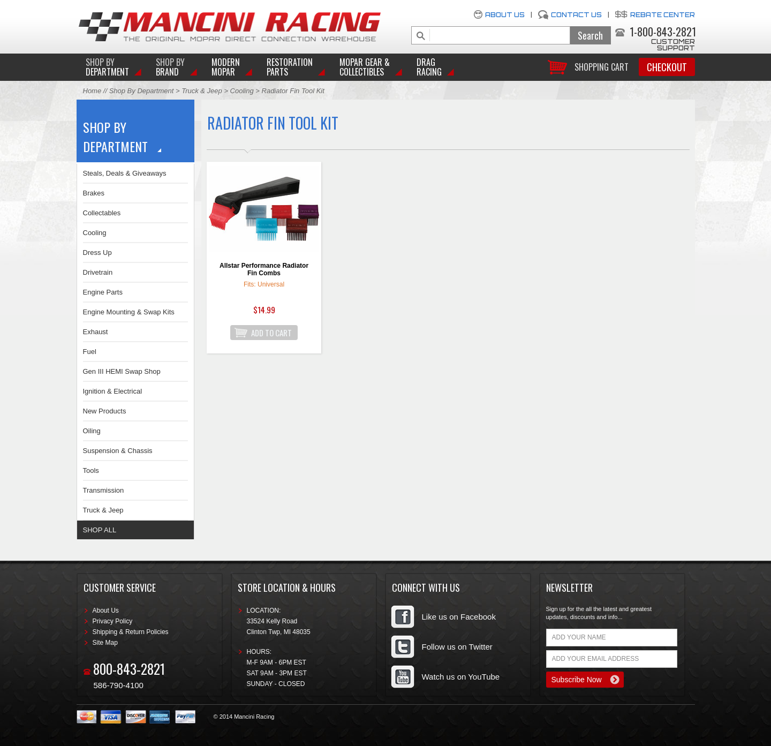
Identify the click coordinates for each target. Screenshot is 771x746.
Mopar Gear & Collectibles (364, 67)
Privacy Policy (113, 621)
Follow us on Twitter (457, 646)
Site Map (105, 642)
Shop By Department (141, 91)
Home (92, 91)
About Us (505, 15)
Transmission (103, 490)
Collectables (102, 213)
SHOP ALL (100, 530)
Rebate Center (662, 15)
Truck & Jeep (202, 91)
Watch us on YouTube (461, 676)
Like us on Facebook (459, 616)
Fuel (89, 352)
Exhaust (95, 332)
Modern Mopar (225, 67)
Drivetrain (98, 272)
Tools (91, 470)
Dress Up (97, 252)
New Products (104, 411)
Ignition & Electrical (112, 391)
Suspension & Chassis (118, 451)
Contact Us (576, 15)
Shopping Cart (602, 66)
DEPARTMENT (107, 67)
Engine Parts (103, 292)
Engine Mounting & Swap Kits (129, 312)
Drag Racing (429, 67)
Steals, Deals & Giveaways (125, 173)
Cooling (242, 91)
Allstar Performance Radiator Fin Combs (264, 269)
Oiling (92, 431)
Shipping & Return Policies (131, 632)
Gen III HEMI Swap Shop (122, 371)
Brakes (93, 193)
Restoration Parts (290, 67)
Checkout (667, 67)
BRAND (170, 67)
